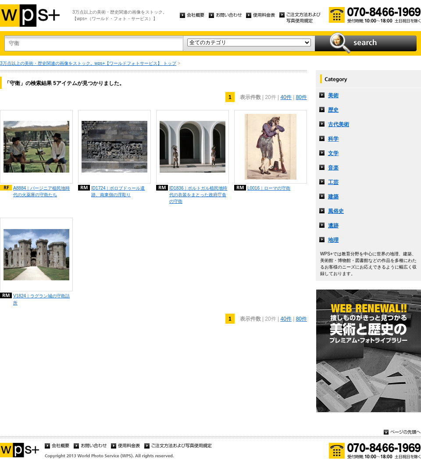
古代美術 (338, 124)
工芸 (333, 182)
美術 (333, 95)
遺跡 (333, 226)
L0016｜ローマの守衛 (268, 188)
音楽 (333, 168)
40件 (285, 97)
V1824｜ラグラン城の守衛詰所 (41, 299)
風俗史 (336, 211)
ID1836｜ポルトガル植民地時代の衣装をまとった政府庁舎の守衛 (198, 195)
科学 (333, 139)
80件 (301, 97)
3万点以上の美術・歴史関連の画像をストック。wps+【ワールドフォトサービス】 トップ (88, 63)
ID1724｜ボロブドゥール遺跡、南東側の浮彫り (118, 191)
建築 (333, 197)
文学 (333, 153)
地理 (333, 240)
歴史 (333, 110)
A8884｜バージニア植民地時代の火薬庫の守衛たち (41, 191)
